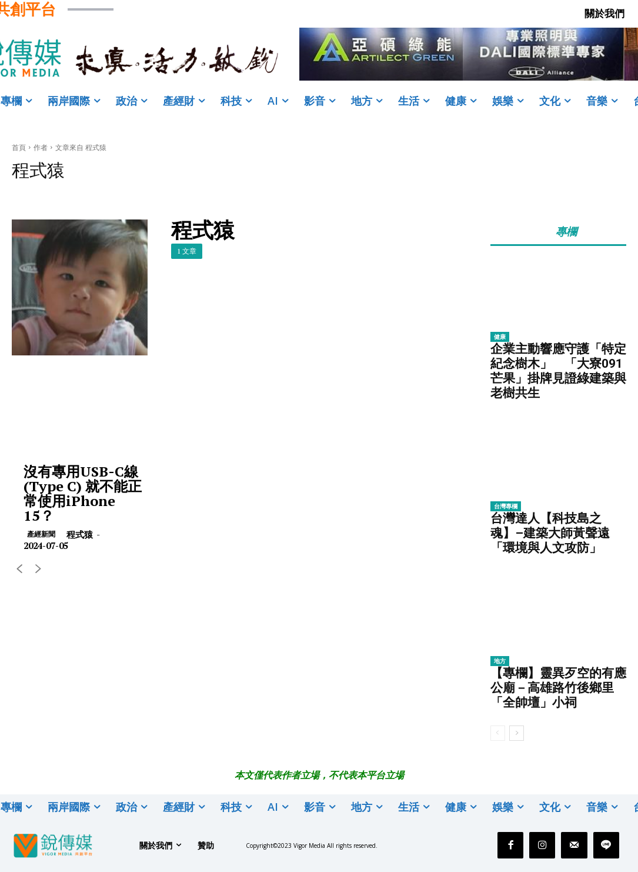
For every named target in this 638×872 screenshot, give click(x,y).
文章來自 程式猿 (80, 147)
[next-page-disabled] (38, 570)
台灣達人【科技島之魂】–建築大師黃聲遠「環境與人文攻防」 (550, 533)
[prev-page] (19, 570)
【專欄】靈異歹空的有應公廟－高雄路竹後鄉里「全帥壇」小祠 (558, 688)
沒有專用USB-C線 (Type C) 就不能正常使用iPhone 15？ (83, 493)
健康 (500, 336)
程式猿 (79, 534)
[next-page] (516, 733)
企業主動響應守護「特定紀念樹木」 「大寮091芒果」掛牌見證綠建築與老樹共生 (558, 371)
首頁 (19, 147)
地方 (500, 661)
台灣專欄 (505, 506)
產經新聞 (41, 534)
